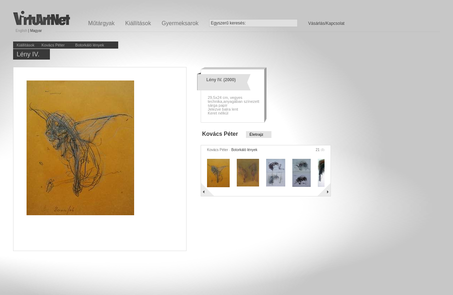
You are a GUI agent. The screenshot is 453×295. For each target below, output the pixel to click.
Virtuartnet (41, 18)
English (21, 31)
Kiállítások (138, 23)
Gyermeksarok (180, 23)
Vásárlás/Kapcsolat (326, 23)
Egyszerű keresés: (228, 23)
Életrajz (256, 134)
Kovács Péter (52, 45)
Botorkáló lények (89, 45)
